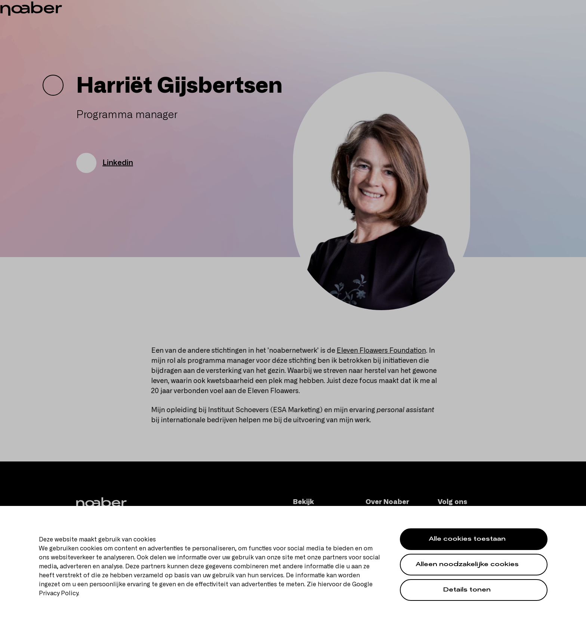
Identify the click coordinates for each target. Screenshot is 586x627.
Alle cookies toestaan (467, 539)
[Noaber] (73, 23)
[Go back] (53, 85)
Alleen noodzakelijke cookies (467, 565)
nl (561, 7)
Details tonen (467, 590)
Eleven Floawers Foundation (385, 351)
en (572, 7)
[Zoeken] (505, 23)
